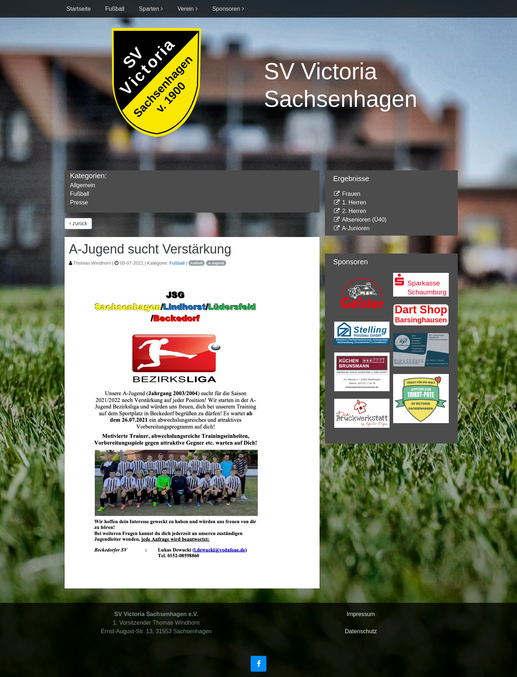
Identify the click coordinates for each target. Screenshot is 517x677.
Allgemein (82, 185)
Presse (79, 202)
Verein (185, 9)
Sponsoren (226, 9)
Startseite (78, 9)
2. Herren (349, 211)
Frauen (346, 194)
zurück (78, 223)
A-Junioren (351, 228)
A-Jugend (216, 263)
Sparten (149, 9)
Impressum (360, 614)
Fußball (114, 9)
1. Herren (349, 202)
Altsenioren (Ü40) (360, 220)
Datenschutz (361, 631)
